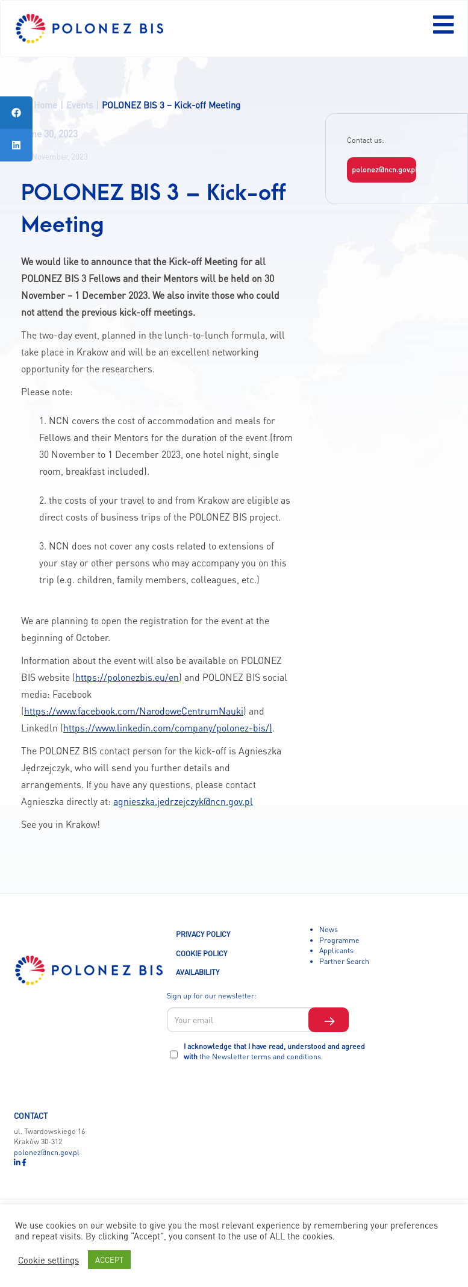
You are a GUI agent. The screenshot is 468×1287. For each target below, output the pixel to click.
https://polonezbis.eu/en (127, 677)
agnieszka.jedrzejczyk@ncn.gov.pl (183, 801)
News (328, 929)
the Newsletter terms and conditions (260, 1056)
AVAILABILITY (197, 972)
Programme (339, 940)
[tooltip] (16, 112)
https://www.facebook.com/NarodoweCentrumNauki (133, 711)
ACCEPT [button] (109, 1259)
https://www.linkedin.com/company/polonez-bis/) (167, 728)
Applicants (336, 950)
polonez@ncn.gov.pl (384, 169)
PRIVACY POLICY (203, 934)
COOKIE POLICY (201, 953)
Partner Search (344, 961)
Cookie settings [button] (48, 1259)
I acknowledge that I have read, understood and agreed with (274, 1051)
